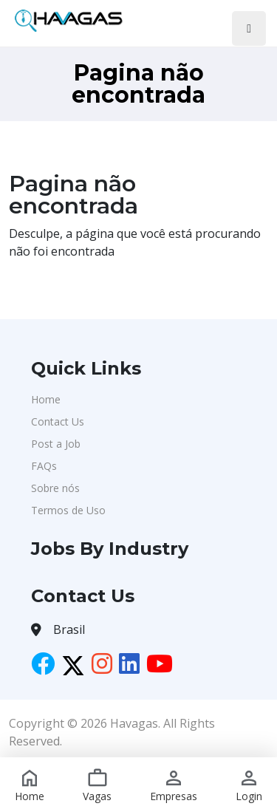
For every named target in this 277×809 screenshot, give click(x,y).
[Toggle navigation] (249, 28)
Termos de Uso (68, 510)
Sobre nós (55, 488)
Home (46, 399)
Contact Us (57, 421)
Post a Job (56, 444)
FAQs (44, 466)
